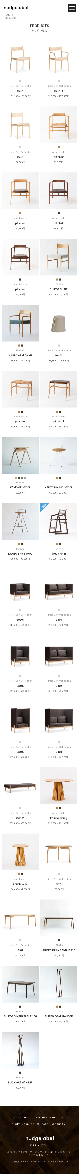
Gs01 (59, 619)
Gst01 (58, 355)
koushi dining (58, 818)
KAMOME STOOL (20, 487)
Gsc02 (20, 685)
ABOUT (27, 1117)
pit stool (20, 421)
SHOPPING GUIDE (23, 1124)
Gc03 (20, 157)
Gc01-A (58, 91)
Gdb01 (20, 818)
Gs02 (59, 685)
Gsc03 (20, 751)
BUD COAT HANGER (20, 1082)
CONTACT (42, 1124)
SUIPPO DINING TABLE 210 (58, 950)
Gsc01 (20, 619)
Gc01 (20, 91)
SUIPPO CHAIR (59, 289)
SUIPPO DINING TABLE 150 (20, 1016)
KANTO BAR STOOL (20, 553)
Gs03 (59, 751)
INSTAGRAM (58, 1124)
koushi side (20, 884)
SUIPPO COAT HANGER (59, 1016)
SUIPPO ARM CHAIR (20, 355)
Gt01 (59, 884)
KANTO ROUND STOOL (59, 487)
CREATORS (40, 1117)
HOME (7, 15)
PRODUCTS (57, 1117)
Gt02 (20, 950)
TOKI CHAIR (59, 553)
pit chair (59, 157)
